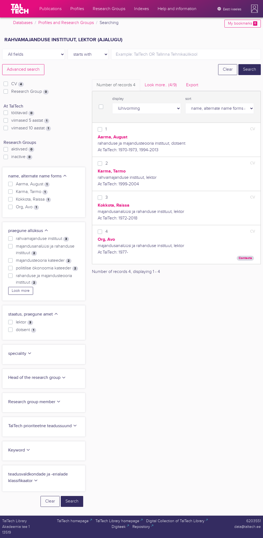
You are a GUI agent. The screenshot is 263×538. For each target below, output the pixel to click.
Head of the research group (37, 377)
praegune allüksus (28, 230)
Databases (23, 22)
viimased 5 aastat (30, 120)
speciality (20, 353)
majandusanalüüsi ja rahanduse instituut (45, 250)
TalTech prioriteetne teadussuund (42, 426)
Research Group (30, 91)
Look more (21, 291)
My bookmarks (242, 23)
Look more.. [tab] (161, 85)
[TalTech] (19, 9)
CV (17, 84)
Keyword (19, 450)
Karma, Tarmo (32, 192)
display (118, 99)
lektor (24, 322)
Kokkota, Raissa (33, 199)
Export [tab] (192, 85)
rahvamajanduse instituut (42, 239)
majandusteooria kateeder (43, 260)
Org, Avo (27, 207)
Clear (228, 69)
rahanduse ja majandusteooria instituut (44, 279)
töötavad (22, 113)
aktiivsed (22, 149)
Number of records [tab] (116, 85)
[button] (254, 8)
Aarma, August (33, 184)
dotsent (26, 330)
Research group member (34, 402)
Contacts (245, 258)
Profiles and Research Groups (66, 22)
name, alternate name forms (37, 176)
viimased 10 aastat (31, 128)
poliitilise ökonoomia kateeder (47, 268)
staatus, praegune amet (33, 314)
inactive (21, 157)
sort (188, 99)
